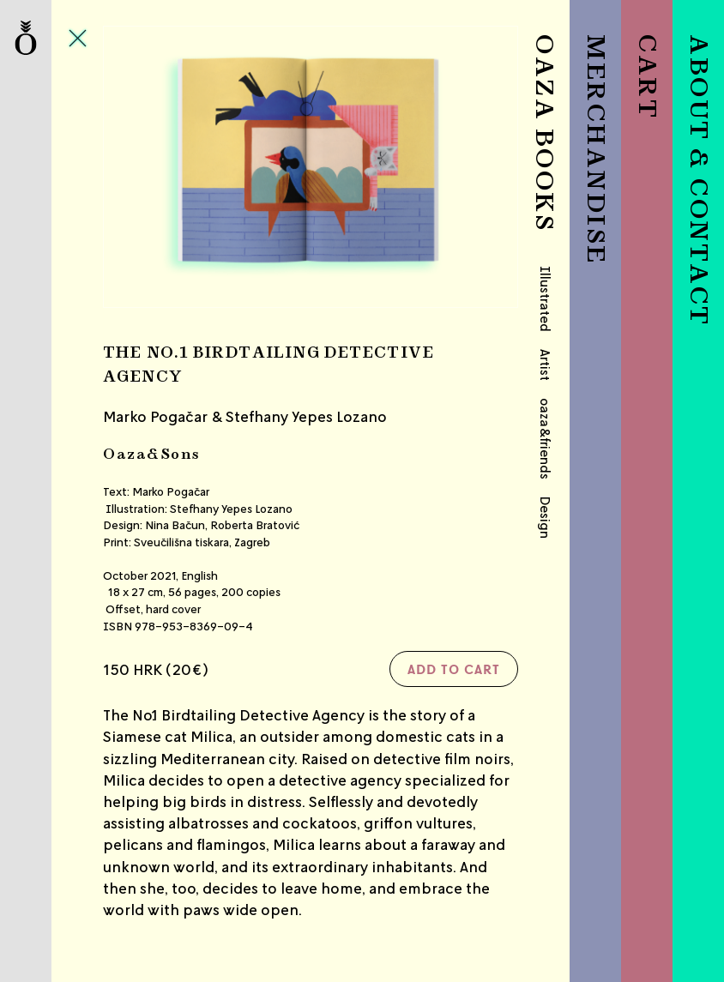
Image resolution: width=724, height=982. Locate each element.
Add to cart (453, 669)
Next (449, 166)
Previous (172, 166)
